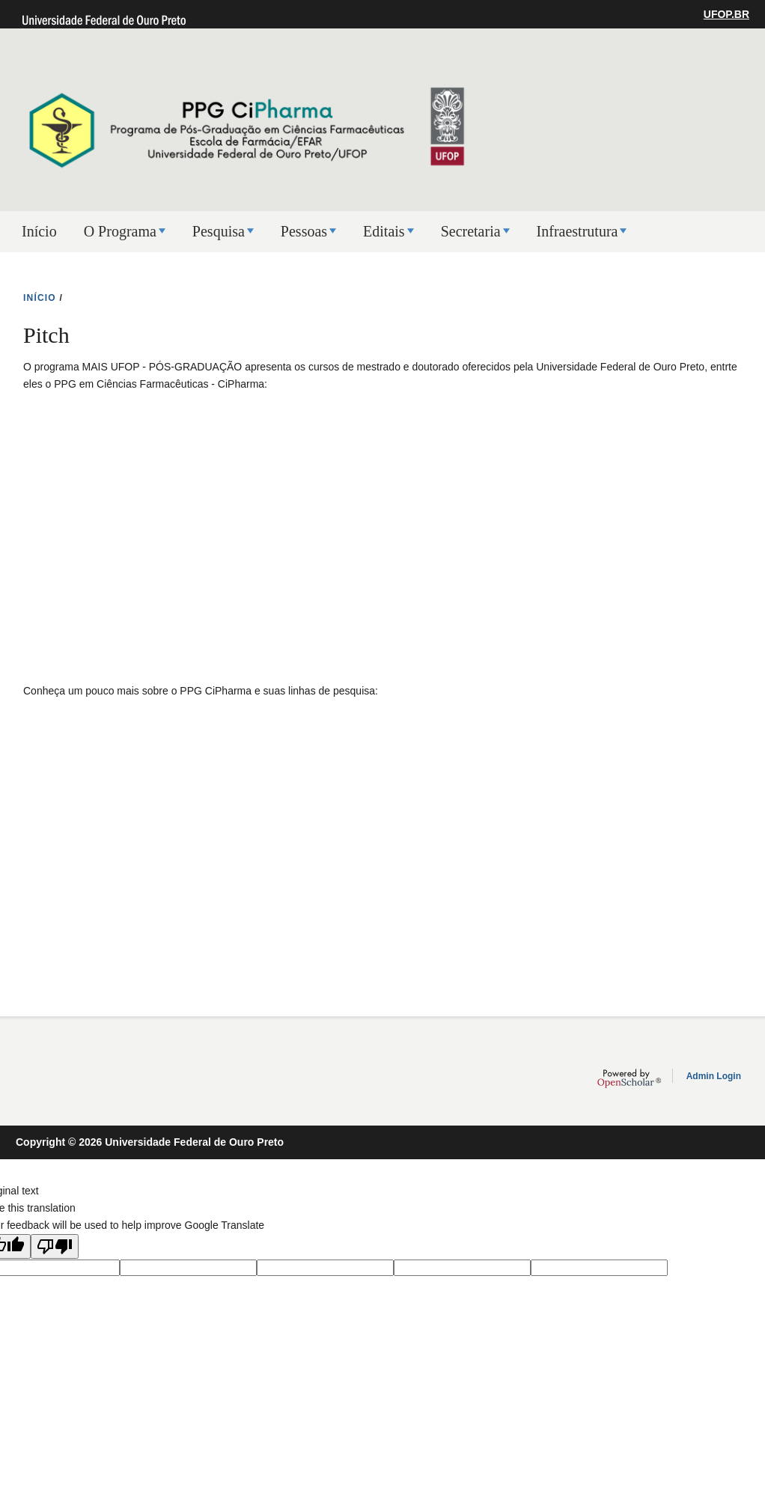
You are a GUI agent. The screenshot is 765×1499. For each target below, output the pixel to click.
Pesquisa (218, 231)
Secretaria (471, 231)
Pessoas (304, 231)
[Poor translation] (55, 1246)
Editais (384, 231)
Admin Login (713, 1076)
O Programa (120, 231)
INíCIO (39, 298)
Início (39, 231)
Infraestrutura (577, 231)
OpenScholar (629, 1078)
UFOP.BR (726, 14)
